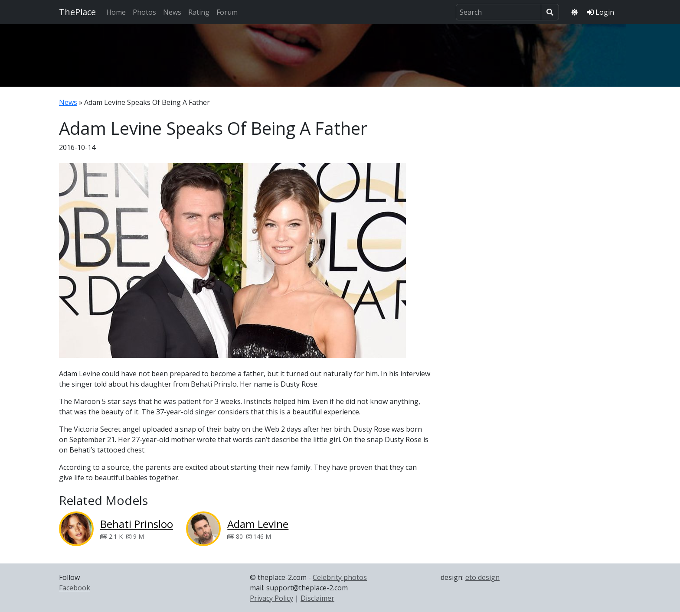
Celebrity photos (340, 577)
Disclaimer (317, 598)
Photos (144, 12)
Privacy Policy (271, 598)
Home (116, 12)
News (172, 12)
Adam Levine (257, 524)
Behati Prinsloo (136, 524)
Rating (198, 12)
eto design (482, 577)
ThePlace (77, 12)
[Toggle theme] (574, 12)
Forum (227, 12)
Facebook (74, 587)
